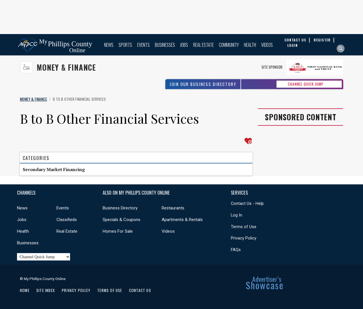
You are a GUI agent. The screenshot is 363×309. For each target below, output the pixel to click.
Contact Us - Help (247, 203)
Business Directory (120, 208)
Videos (267, 44)
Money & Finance (66, 67)
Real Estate (203, 44)
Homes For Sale (118, 231)
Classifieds (66, 219)
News (108, 44)
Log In (236, 215)
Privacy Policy (243, 238)
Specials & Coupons (121, 219)
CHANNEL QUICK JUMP (306, 84)
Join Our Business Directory (203, 84)
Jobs (184, 44)
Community (229, 44)
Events (143, 44)
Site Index (45, 290)
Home (24, 290)
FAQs (236, 249)
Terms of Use (243, 226)
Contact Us (140, 290)
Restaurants (173, 208)
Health (250, 44)
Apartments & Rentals (182, 219)
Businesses (165, 44)
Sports (125, 44)
